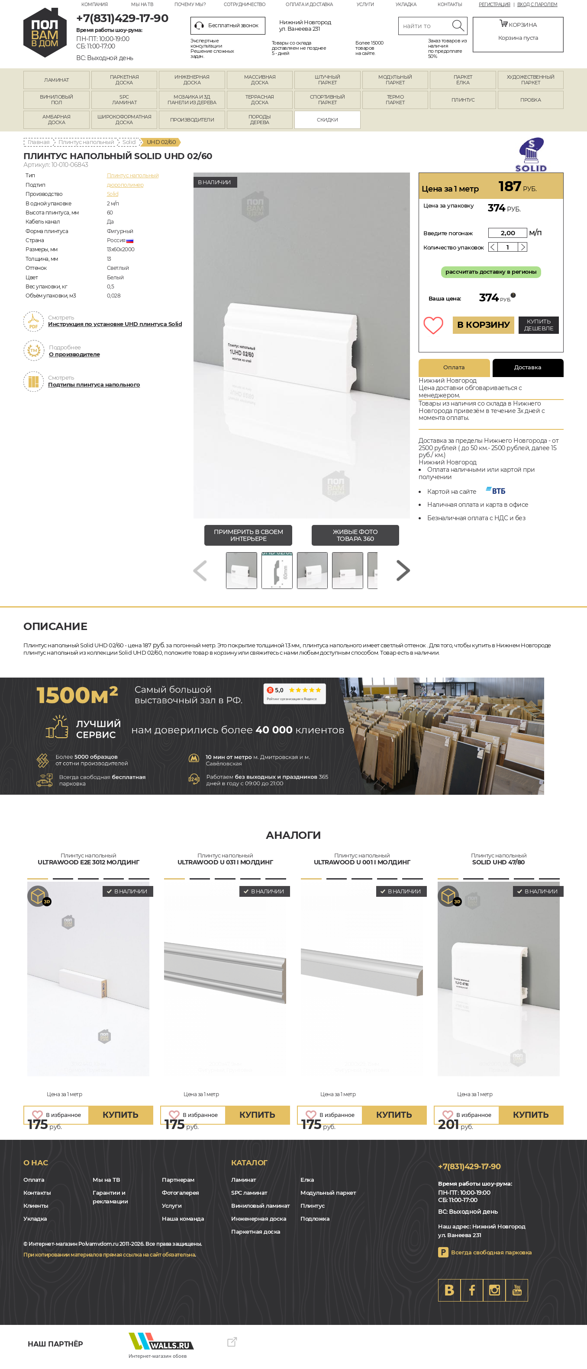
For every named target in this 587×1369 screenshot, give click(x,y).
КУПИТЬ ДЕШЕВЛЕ (539, 325)
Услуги (365, 4)
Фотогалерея (180, 1197)
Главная (39, 141)
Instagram (494, 1294)
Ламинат (243, 1184)
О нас (35, 1167)
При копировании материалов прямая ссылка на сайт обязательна (109, 1259)
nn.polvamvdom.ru (45, 33)
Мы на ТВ (142, 4)
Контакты (450, 4)
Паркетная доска (256, 1236)
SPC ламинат (249, 1197)
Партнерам (178, 1184)
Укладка (406, 4)
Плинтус (312, 1210)
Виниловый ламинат (260, 1210)
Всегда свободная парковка (491, 1256)
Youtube (517, 1294)
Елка (307, 1184)
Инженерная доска (258, 1223)
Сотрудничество (244, 4)
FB (472, 1294)
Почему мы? (190, 4)
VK (449, 1294)
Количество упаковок (453, 247)
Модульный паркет (328, 1197)
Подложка (314, 1223)
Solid (129, 141)
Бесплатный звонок (226, 25)
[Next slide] (403, 572)
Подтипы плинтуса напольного (94, 384)
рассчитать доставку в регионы (491, 271)
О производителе (74, 354)
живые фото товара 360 (355, 535)
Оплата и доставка (309, 4)
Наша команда (183, 1223)
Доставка (528, 367)
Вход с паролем (537, 4)
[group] (302, 345)
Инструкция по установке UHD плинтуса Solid (115, 323)
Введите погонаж (448, 233)
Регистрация (494, 4)
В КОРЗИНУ (483, 325)
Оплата (454, 367)
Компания (94, 4)
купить (120, 1119)
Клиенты (35, 1210)
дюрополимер (125, 185)
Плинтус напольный (86, 141)
